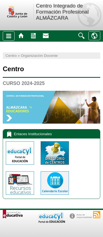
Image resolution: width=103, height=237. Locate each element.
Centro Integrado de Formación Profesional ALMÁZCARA (62, 12)
